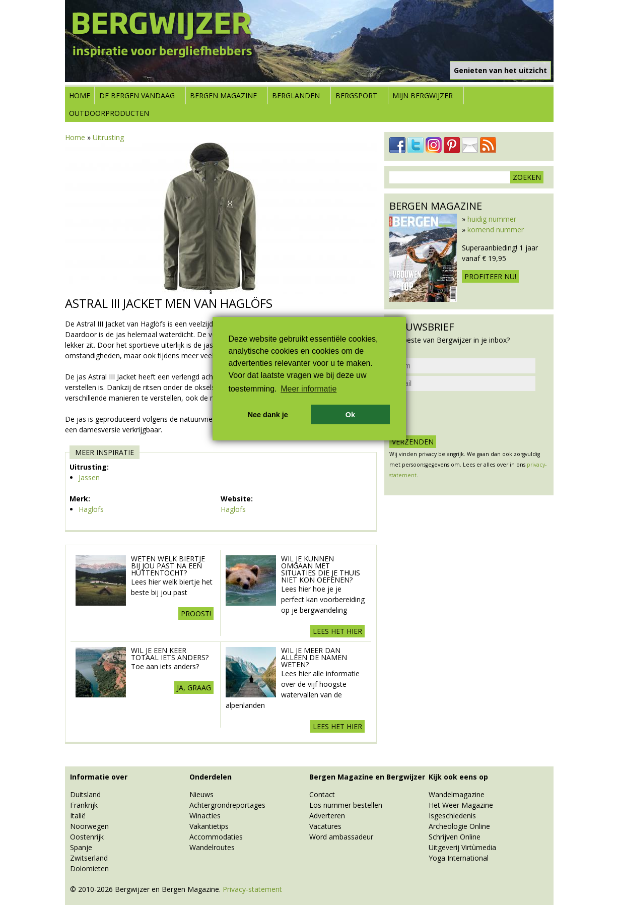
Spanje (81, 847)
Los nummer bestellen (345, 805)
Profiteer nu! (490, 276)
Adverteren (327, 815)
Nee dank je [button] (268, 415)
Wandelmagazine (457, 794)
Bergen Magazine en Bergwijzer (367, 777)
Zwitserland (89, 858)
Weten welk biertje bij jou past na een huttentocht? (168, 565)
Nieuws (201, 794)
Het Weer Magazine (461, 805)
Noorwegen (89, 826)
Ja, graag (194, 687)
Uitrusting (108, 137)
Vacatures (325, 826)
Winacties (205, 815)
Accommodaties (216, 837)
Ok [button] (350, 415)
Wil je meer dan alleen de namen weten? (314, 657)
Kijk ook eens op (458, 777)
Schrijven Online (454, 837)
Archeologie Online (459, 826)
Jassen (89, 477)
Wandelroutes (212, 847)
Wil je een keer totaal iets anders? (170, 653)
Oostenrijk (87, 837)
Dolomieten (89, 868)
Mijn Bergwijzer (422, 95)
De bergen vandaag (137, 95)
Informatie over (98, 777)
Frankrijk (84, 805)
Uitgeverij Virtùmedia (462, 847)
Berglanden (296, 95)
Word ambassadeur (341, 837)
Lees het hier (337, 631)
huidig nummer (491, 219)
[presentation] (465, 413)
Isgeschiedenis (452, 815)
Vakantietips (209, 826)
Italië (78, 815)
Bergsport (356, 95)
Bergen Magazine (223, 95)
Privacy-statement (252, 889)
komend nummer (495, 229)
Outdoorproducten (109, 113)
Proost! (196, 613)
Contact (322, 794)
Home (79, 95)
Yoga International (459, 858)
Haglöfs (91, 509)
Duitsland (85, 794)
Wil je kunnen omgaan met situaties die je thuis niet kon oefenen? (320, 569)
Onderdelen (210, 777)
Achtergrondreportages (227, 805)
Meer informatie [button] (308, 388)
